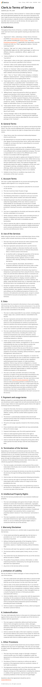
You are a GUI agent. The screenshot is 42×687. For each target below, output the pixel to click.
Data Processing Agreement (20, 380)
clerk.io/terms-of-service (18, 38)
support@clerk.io (6, 680)
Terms (20, 2)
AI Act (31, 2)
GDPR (27, 2)
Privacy (23, 2)
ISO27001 (35, 2)
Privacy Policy (24, 40)
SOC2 (39, 2)
